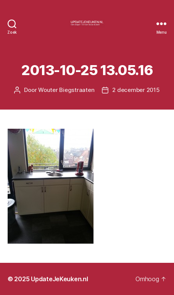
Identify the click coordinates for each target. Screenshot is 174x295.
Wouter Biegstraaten (66, 89)
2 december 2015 (136, 89)
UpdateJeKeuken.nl (59, 279)
